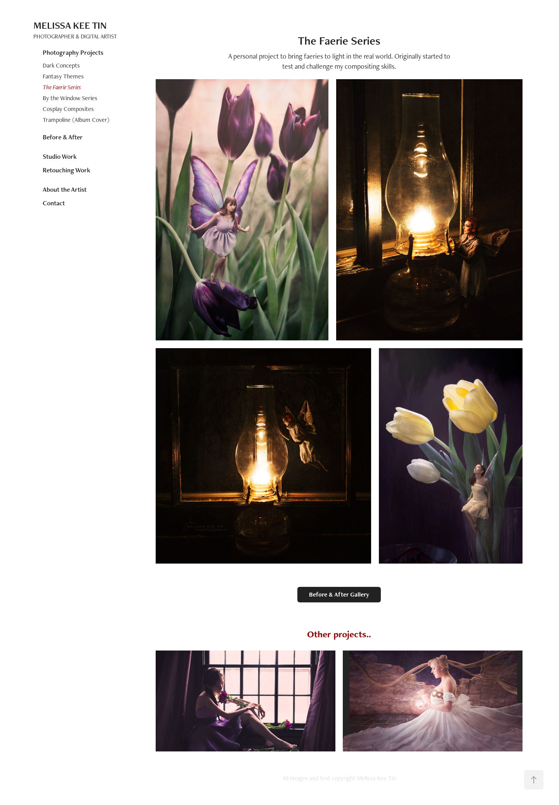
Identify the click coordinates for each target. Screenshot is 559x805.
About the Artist (65, 189)
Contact (54, 203)
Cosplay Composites (68, 109)
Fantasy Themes (63, 76)
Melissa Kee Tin (70, 25)
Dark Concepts (61, 65)
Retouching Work (66, 170)
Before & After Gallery (339, 594)
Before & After (63, 137)
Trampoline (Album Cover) (76, 120)
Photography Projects (73, 52)
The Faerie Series (62, 87)
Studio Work (60, 156)
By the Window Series (70, 98)
